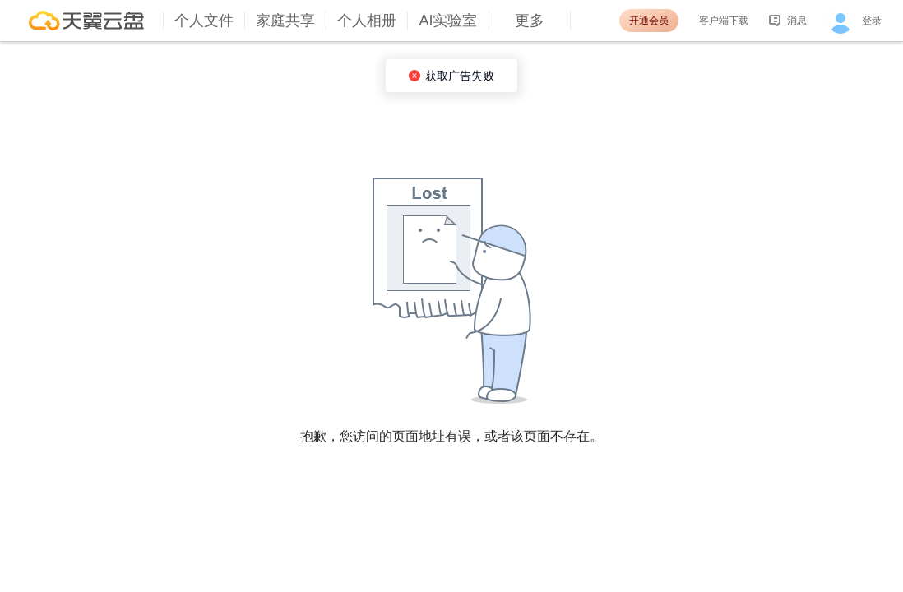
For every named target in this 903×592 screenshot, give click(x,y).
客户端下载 (723, 20)
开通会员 (649, 20)
